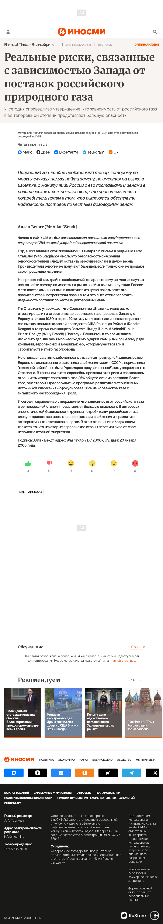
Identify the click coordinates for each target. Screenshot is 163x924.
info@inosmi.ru (14, 836)
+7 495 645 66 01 (15, 849)
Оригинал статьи (147, 44)
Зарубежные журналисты (53, 792)
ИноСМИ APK (12, 803)
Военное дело (102, 760)
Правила (138, 647)
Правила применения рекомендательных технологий (96, 798)
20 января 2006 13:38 (78, 44)
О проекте (84, 792)
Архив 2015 (35, 492)
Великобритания (45, 45)
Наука (83, 760)
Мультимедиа (145, 760)
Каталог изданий (16, 792)
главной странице (122, 660)
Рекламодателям (108, 792)
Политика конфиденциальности (28, 798)
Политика (46, 760)
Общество (124, 760)
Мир (21, 492)
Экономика (66, 760)
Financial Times (16, 45)
